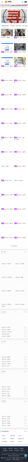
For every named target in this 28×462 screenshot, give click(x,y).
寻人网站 (12, 440)
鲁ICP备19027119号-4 (6, 458)
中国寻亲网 (12, 435)
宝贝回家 (12, 438)
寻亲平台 (20, 440)
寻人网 (19, 435)
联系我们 (22, 448)
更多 (25, 430)
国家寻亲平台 (21, 438)
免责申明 (10, 448)
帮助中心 (16, 448)
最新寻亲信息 (5, 25)
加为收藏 (17, 450)
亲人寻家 (24, 25)
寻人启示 (4, 438)
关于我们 (5, 448)
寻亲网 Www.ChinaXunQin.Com (19, 454)
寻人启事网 (4, 440)
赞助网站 (5, 450)
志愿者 (21, 450)
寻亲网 (3, 435)
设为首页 (11, 450)
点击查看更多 (14, 245)
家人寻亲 (18, 25)
